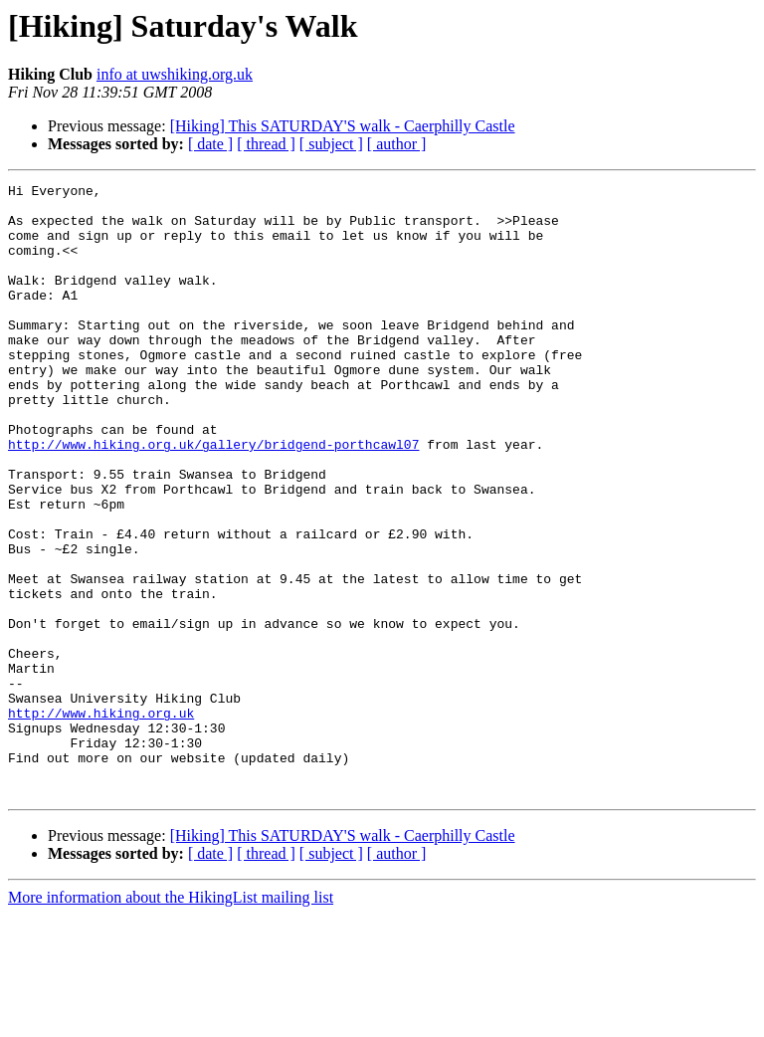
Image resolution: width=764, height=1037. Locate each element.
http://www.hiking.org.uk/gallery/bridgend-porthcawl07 (213, 498)
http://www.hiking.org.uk (101, 820)
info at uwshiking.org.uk (174, 74)
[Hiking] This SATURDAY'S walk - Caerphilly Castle (342, 125)
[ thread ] (266, 143)
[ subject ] (331, 143)
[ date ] (210, 143)
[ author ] (397, 143)
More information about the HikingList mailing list (170, 1019)
